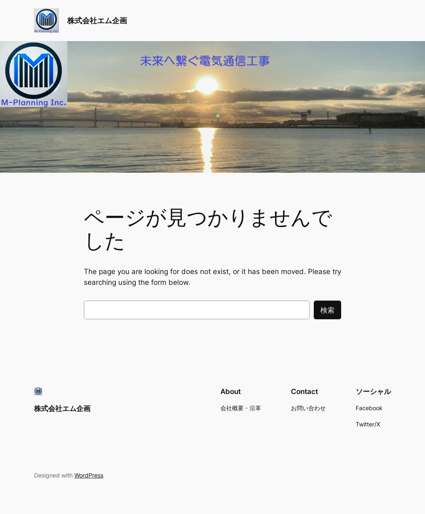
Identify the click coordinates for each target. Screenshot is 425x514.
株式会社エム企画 (97, 20)
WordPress (88, 475)
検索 (327, 310)
